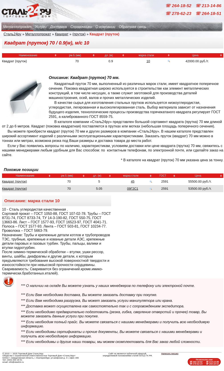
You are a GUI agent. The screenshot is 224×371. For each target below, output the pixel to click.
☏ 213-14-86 (208, 5)
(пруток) (79, 34)
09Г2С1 (132, 188)
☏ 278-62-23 (178, 13)
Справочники (81, 27)
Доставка (58, 27)
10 (148, 61)
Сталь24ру (12, 34)
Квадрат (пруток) (14, 181)
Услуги (41, 27)
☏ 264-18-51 (208, 13)
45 (132, 181)
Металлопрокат (17, 27)
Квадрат (62, 34)
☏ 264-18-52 (178, 5)
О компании (105, 27)
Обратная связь (132, 27)
